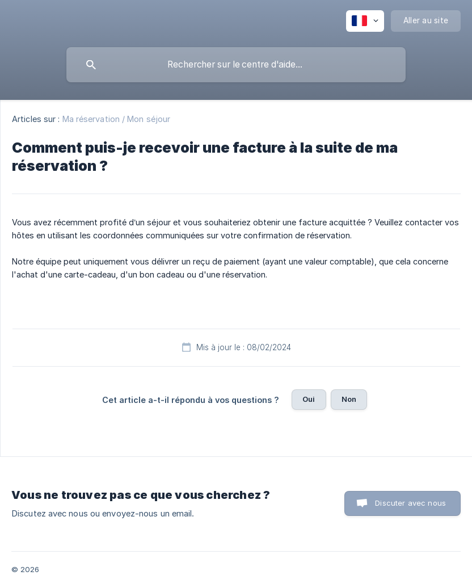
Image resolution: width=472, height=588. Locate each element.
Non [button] (349, 399)
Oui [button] (308, 399)
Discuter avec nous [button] (410, 502)
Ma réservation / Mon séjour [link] (116, 119)
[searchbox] (236, 64)
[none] (365, 21)
